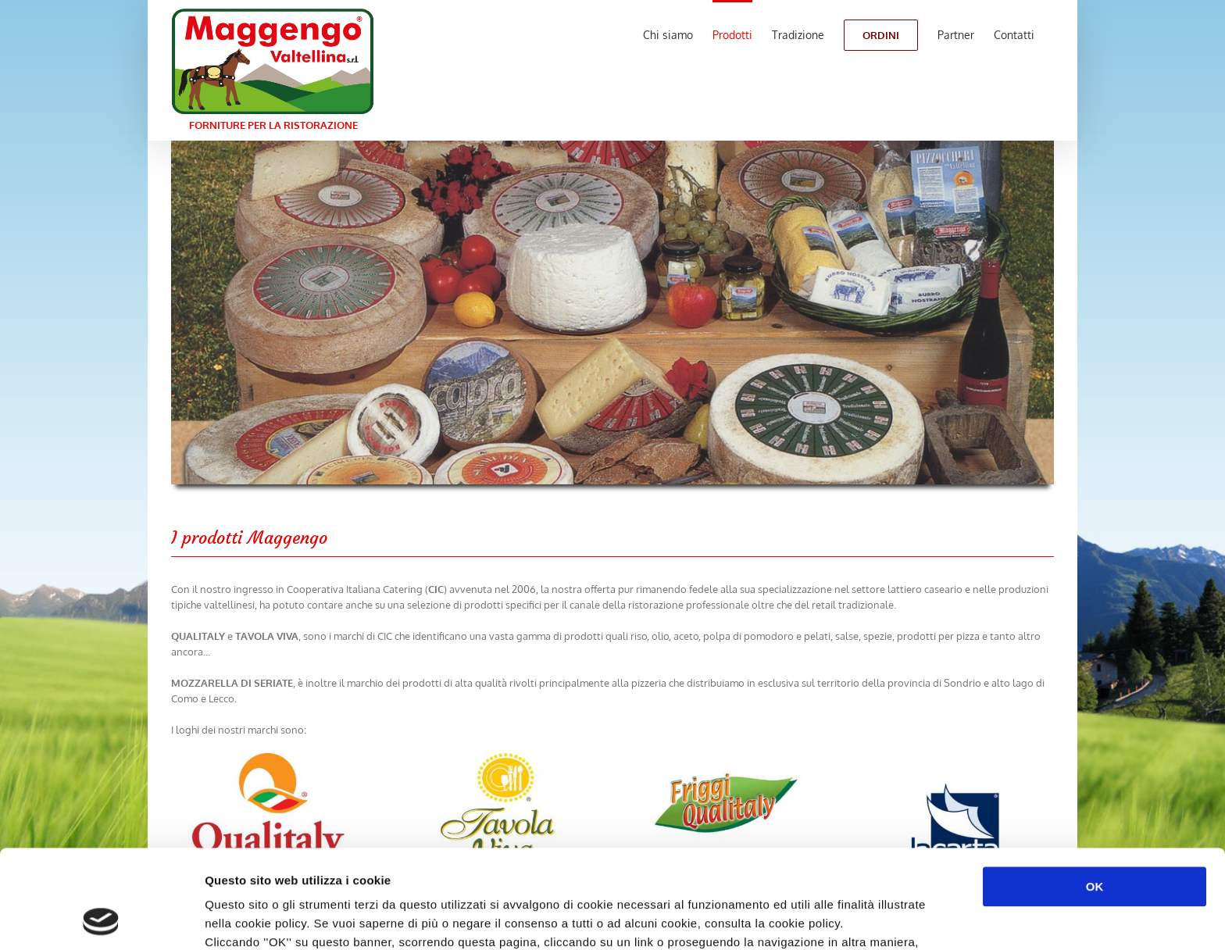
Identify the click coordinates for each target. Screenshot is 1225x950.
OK (1095, 794)
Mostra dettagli (830, 919)
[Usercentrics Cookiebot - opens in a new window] (101, 919)
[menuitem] (668, 33)
